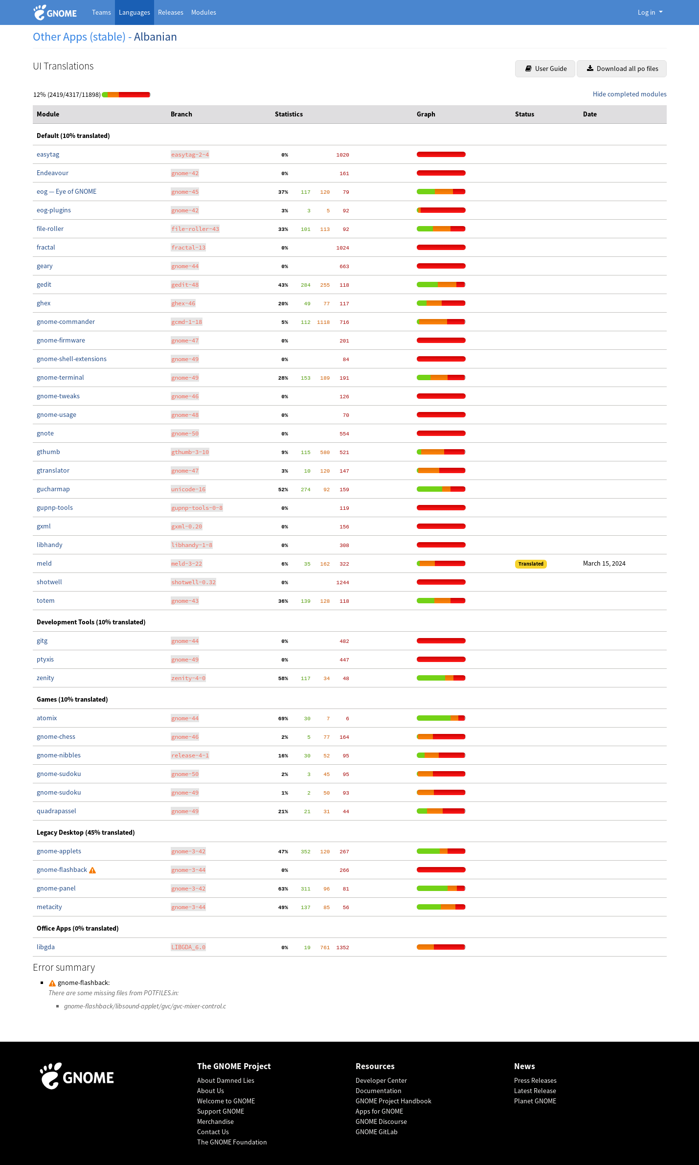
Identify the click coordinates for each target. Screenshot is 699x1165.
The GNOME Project (234, 1066)
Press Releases (535, 1080)
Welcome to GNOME (226, 1100)
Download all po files (622, 68)
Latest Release (535, 1090)
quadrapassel (56, 810)
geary (45, 265)
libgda (46, 946)
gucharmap (53, 488)
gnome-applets (59, 850)
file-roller (50, 228)
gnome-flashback (63, 869)
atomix (47, 717)
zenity (45, 677)
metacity (49, 906)
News (524, 1066)
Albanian (155, 36)
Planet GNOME (535, 1100)
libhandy (50, 544)
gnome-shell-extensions (72, 358)
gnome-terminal (60, 377)
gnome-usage (56, 414)
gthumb (48, 451)
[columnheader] (100, 114)
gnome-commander (66, 321)
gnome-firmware (61, 340)
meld (44, 563)
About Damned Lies (225, 1080)
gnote (45, 433)
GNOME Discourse (381, 1121)
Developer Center (381, 1080)
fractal (46, 247)
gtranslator (53, 470)
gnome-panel (56, 888)
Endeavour (52, 172)
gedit (44, 284)
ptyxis (45, 659)
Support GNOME (220, 1111)
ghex (43, 302)
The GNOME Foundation (232, 1142)
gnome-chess (56, 736)
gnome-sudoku (59, 773)
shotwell (49, 581)
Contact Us (213, 1131)
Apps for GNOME (379, 1111)
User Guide (546, 68)
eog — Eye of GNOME (66, 191)
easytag (48, 154)
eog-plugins (54, 210)
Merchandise (215, 1121)
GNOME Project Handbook (393, 1100)
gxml (44, 526)
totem (46, 600)
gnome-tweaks (58, 395)
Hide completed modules (630, 94)
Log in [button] (647, 12)
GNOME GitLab (377, 1131)
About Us (210, 1090)
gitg (42, 640)
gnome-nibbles (59, 755)
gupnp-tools (55, 507)
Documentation (379, 1090)
